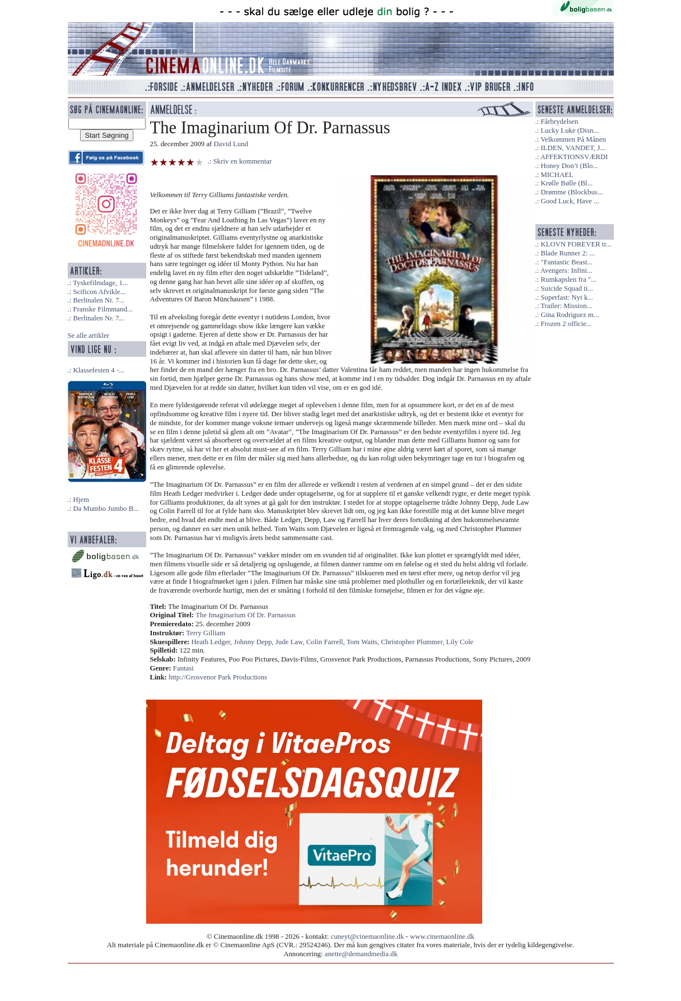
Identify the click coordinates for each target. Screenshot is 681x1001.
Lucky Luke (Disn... (569, 130)
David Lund (231, 144)
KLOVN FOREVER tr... (575, 244)
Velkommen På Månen (573, 139)
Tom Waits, (364, 642)
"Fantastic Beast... (566, 262)
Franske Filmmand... (102, 309)
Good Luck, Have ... (569, 201)
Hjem (80, 500)
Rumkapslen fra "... (568, 279)
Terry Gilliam (205, 633)
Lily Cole (460, 642)
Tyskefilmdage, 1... (100, 283)
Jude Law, (291, 642)
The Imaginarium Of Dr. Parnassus (245, 615)
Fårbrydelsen (559, 121)
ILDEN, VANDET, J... (572, 148)
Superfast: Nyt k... (566, 297)
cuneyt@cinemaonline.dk (367, 937)
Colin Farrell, (326, 642)
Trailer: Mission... (566, 306)
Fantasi (183, 668)
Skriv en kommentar (242, 161)
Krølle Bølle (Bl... (566, 183)
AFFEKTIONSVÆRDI (574, 157)
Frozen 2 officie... (565, 324)
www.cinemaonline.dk (442, 937)
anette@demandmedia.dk (361, 954)
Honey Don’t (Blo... (569, 166)
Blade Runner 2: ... (567, 253)
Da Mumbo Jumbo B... (105, 509)
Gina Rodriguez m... (569, 315)
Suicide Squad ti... (566, 288)
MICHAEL (556, 175)
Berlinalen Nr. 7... (98, 300)
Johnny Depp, (254, 642)
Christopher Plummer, (413, 642)
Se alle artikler (89, 335)
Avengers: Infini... (566, 270)
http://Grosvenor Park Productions (218, 677)
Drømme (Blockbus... (571, 192)
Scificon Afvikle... (99, 292)
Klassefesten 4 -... (98, 370)
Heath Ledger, (213, 642)
